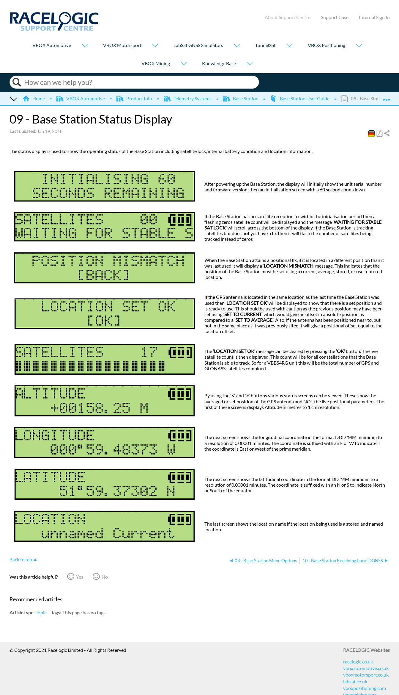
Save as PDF (379, 133)
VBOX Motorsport (122, 45)
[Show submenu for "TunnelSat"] (289, 46)
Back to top (21, 559)
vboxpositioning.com (364, 688)
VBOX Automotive (51, 45)
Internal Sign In (374, 17)
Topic (41, 612)
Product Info (134, 98)
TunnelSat (265, 45)
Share (386, 133)
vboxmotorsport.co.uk (366, 674)
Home (34, 98)
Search (17, 82)
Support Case (334, 17)
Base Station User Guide (300, 98)
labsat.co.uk (355, 681)
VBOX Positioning (326, 45)
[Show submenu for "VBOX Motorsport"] (155, 46)
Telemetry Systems (188, 98)
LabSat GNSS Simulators (198, 45)
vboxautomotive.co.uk (366, 668)
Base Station (241, 98)
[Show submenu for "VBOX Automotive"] (84, 46)
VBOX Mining (155, 63)
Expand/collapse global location (386, 96)
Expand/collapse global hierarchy (13, 98)
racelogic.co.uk (358, 661)
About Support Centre (287, 17)
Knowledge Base (219, 63)
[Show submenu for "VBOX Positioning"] (359, 46)
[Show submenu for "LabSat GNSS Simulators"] (237, 46)
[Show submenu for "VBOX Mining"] (183, 64)
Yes (79, 577)
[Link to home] (54, 29)
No (105, 577)
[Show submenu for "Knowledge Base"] (249, 64)
